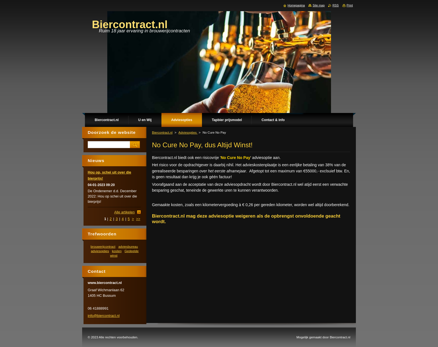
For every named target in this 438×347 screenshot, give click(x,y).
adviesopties (100, 251)
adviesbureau (128, 246)
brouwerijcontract (103, 246)
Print (350, 5)
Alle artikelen (124, 212)
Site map (319, 5)
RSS (335, 5)
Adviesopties (188, 132)
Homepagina (296, 5)
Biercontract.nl (162, 132)
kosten (117, 251)
